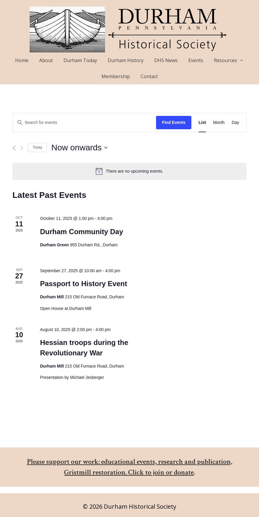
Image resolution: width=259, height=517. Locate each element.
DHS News (166, 60)
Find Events (173, 122)
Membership (115, 76)
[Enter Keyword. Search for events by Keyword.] (84, 122)
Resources (231, 60)
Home (21, 60)
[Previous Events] (14, 148)
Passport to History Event (83, 284)
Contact (149, 76)
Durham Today (80, 60)
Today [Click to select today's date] (37, 147)
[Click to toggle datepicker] (79, 148)
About (46, 60)
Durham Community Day (81, 232)
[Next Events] (21, 148)
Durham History (126, 60)
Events (195, 60)
